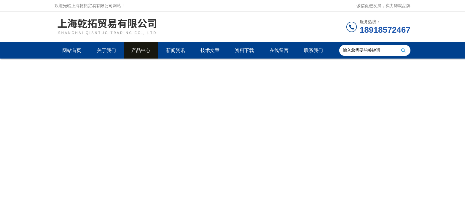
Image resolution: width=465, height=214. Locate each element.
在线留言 (279, 50)
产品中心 (140, 50)
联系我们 (313, 50)
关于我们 (106, 50)
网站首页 (71, 50)
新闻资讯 (175, 50)
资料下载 (244, 50)
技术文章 (209, 50)
